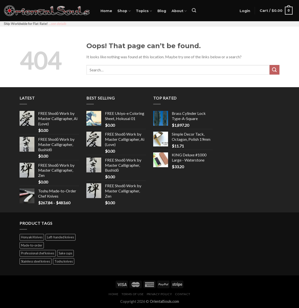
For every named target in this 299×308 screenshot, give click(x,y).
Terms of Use (133, 294)
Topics (144, 11)
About (179, 11)
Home (106, 11)
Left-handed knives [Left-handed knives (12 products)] (60, 237)
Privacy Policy (159, 294)
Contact (182, 294)
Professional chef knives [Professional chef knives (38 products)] (37, 253)
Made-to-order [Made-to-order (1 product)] (31, 245)
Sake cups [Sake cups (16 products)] (65, 253)
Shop (123, 11)
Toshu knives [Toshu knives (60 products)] (63, 261)
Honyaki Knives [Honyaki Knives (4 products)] (32, 237)
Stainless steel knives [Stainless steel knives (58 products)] (35, 261)
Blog (161, 11)
